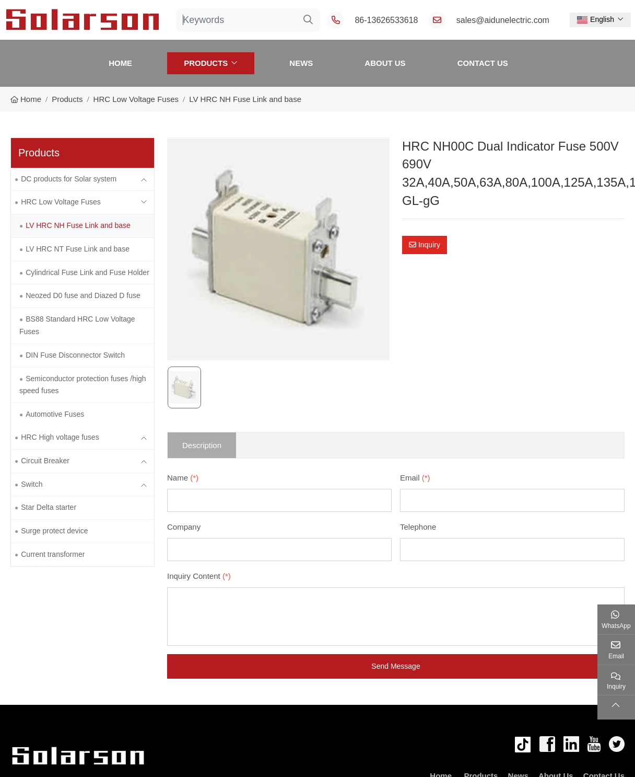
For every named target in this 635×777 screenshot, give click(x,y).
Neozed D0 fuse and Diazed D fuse (83, 295)
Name (182, 477)
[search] (308, 20)
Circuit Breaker (45, 460)
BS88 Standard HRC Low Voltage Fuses (77, 325)
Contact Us (482, 63)
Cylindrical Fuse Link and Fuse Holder (87, 272)
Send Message (395, 666)
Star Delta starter (48, 507)
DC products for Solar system (68, 179)
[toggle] (143, 179)
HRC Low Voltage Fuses (61, 202)
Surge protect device (54, 531)
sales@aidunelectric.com (502, 20)
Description (201, 445)
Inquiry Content (199, 576)
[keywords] (236, 20)
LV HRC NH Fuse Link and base (78, 225)
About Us (384, 63)
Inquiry (424, 245)
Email (415, 477)
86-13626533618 (386, 20)
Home (120, 63)
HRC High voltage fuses (60, 437)
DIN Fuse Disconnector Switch (75, 355)
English (595, 19)
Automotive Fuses (55, 414)
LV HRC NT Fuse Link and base (78, 249)
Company (184, 526)
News (301, 63)
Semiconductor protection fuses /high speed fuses (82, 384)
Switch (31, 484)
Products (206, 63)
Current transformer (53, 554)
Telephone (418, 526)
